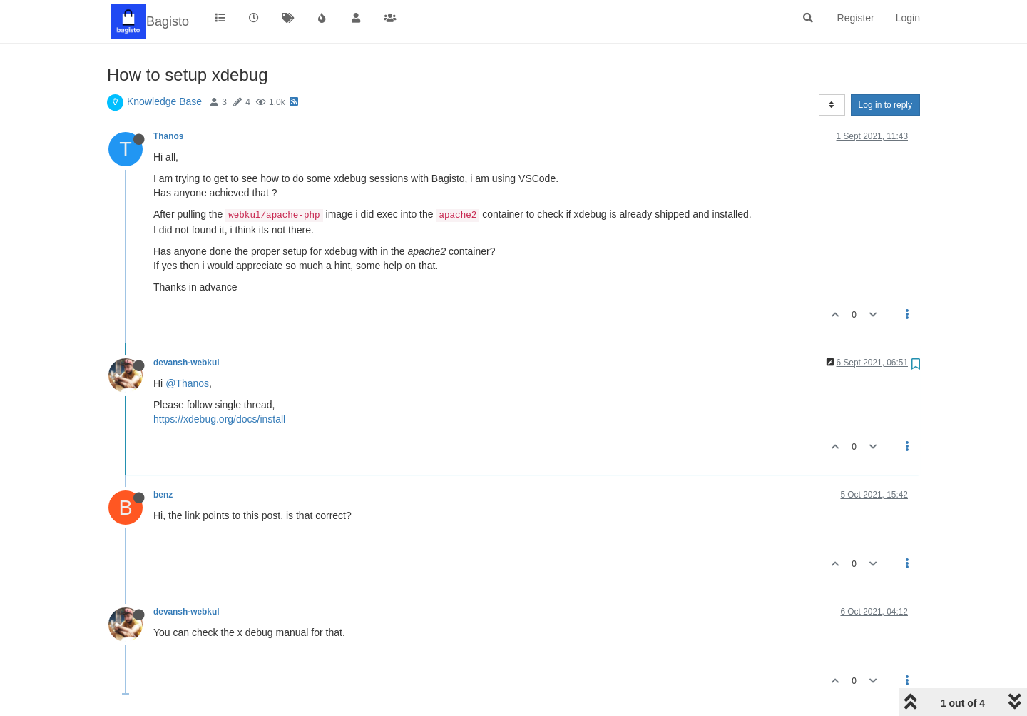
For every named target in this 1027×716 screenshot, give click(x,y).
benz (163, 495)
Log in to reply (885, 105)
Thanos (168, 136)
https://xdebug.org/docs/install (219, 419)
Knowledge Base (164, 101)
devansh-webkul (186, 363)
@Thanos (187, 383)
